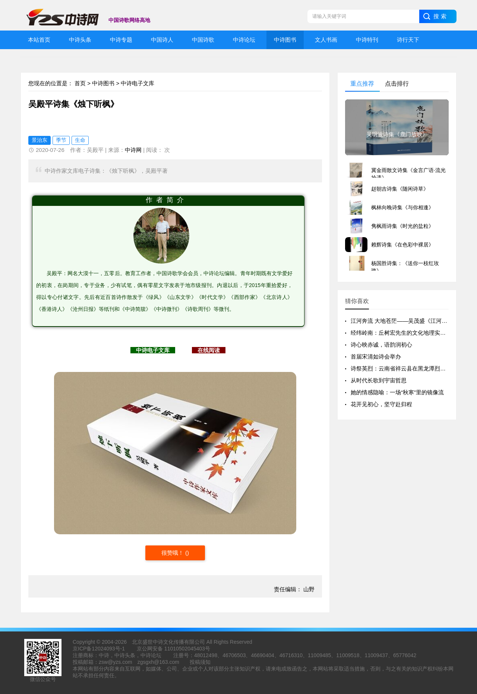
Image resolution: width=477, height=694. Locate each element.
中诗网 (133, 150)
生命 (80, 140)
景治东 (39, 140)
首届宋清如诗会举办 (376, 356)
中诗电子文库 (137, 83)
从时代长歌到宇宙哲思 (379, 380)
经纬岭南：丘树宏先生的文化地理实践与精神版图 (412, 333)
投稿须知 (200, 662)
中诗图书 (103, 83)
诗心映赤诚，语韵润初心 (381, 344)
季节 (61, 140)
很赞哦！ (173, 553)
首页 (80, 83)
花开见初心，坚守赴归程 (381, 404)
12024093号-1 (108, 649)
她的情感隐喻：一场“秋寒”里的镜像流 (397, 392)
